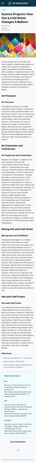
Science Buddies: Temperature (13, 361)
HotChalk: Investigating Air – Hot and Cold (17, 358)
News (4, 10)
